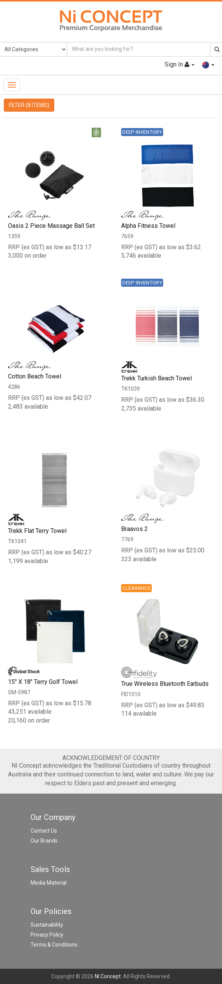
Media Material (48, 883)
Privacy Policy (47, 935)
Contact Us (44, 831)
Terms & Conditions (54, 945)
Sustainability (47, 925)
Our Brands (44, 841)
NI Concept (108, 976)
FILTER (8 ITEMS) (29, 105)
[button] (208, 64)
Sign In (179, 64)
